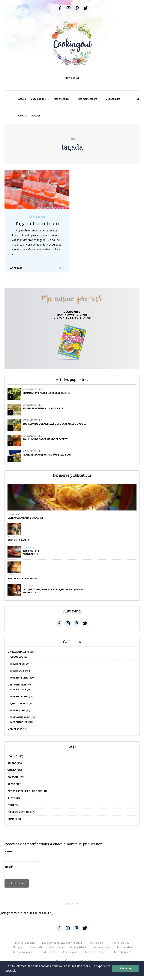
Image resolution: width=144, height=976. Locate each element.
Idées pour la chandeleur (30, 553)
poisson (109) (16, 777)
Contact (22, 115)
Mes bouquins (113, 98)
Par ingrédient (20, 677)
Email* (21, 871)
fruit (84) (13, 805)
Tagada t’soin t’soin (37, 223)
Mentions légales (25, 942)
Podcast (36, 115)
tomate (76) (15, 819)
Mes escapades (19, 696)
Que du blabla (19, 703)
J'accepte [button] (125, 968)
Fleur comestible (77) (21, 812)
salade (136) (15, 763)
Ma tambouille (38, 98)
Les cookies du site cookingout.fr (62, 942)
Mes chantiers (19, 722)
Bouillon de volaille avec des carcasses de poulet (55, 423)
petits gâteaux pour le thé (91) (27, 791)
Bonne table (18, 689)
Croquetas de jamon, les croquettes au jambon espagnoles (53, 591)
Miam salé (16, 663)
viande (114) (15, 770)
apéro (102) (14, 784)
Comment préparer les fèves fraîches (46, 393)
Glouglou (37, 217)
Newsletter (72, 77)
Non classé (15, 729)
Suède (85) (14, 798)
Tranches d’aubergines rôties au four (46, 454)
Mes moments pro (87, 98)
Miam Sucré (17, 670)
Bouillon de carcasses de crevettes (45, 439)
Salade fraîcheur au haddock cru (43, 408)
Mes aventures (62, 98)
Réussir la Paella (18, 540)
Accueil (22, 98)
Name (21, 856)
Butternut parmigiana (22, 578)
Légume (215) (15, 756)
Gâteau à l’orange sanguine (26, 517)
